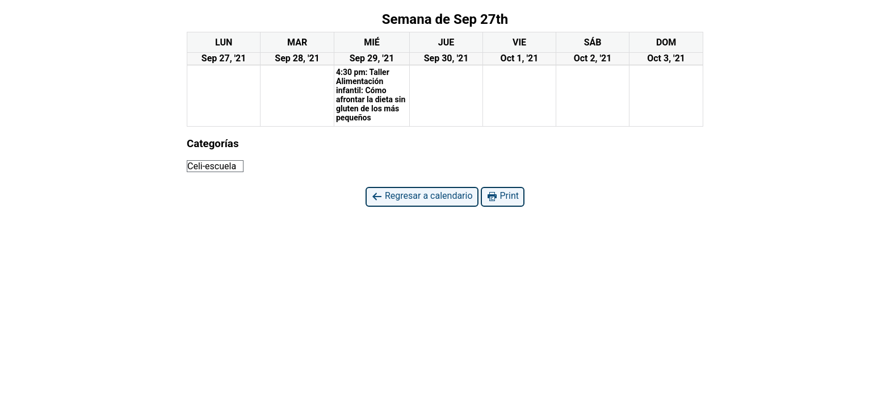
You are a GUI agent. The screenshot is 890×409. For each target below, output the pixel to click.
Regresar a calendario (422, 196)
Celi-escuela (211, 166)
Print (502, 196)
